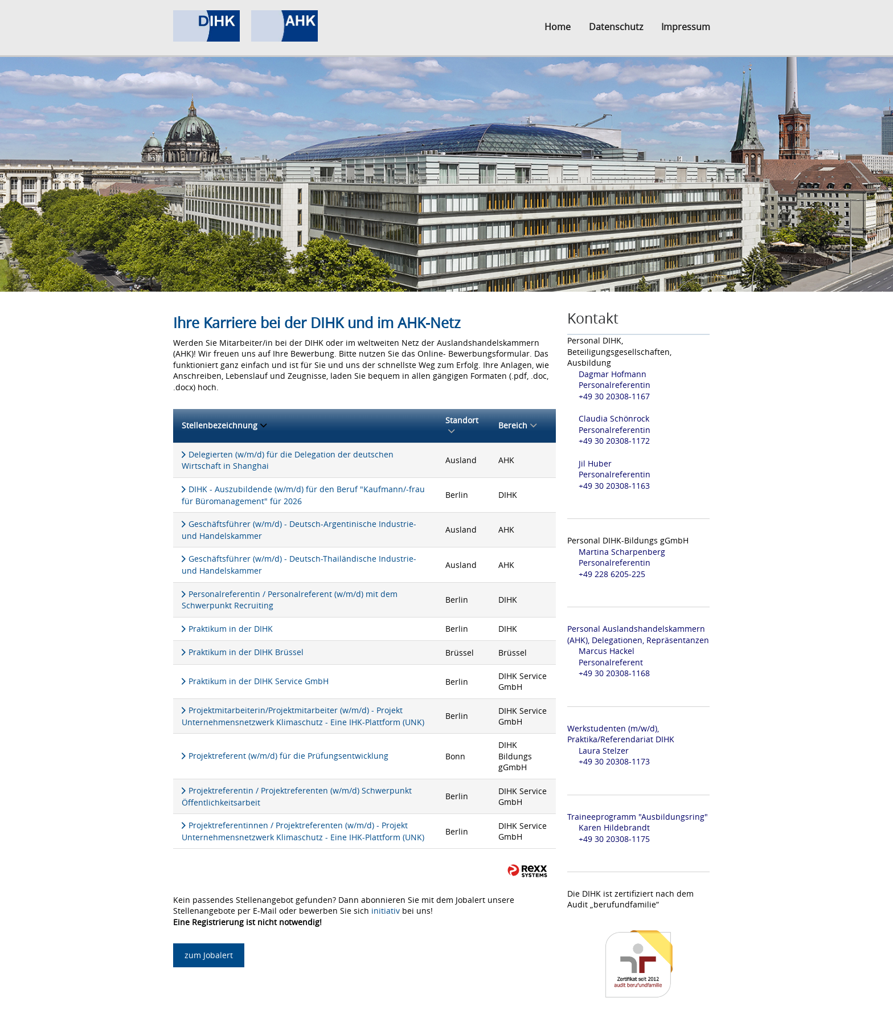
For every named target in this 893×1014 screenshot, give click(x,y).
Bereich (517, 425)
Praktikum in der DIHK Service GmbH (259, 681)
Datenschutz (616, 27)
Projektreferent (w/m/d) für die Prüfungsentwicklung (288, 755)
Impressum (685, 27)
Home (557, 27)
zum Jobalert (209, 955)
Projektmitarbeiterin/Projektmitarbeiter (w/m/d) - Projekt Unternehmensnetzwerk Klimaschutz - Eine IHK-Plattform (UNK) (303, 716)
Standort (461, 426)
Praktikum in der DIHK (231, 628)
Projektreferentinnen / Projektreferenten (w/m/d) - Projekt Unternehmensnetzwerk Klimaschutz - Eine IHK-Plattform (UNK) (303, 831)
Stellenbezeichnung (224, 425)
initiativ (385, 910)
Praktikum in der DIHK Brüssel (246, 652)
